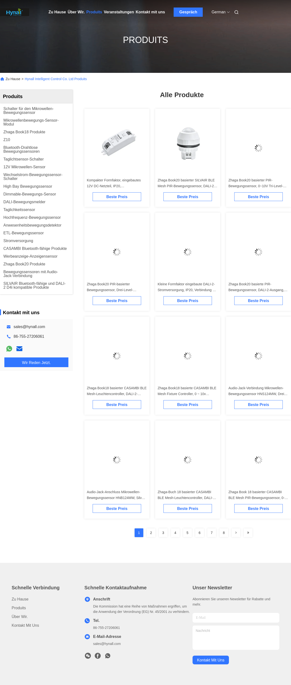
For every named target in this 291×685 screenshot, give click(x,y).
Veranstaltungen (119, 12)
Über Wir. (76, 12)
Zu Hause (57, 12)
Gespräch (188, 12)
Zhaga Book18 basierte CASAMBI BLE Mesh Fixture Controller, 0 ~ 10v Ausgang (187, 394)
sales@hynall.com (29, 327)
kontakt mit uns (211, 660)
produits (19, 608)
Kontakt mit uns (150, 12)
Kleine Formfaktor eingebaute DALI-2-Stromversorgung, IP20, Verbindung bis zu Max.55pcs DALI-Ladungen (187, 290)
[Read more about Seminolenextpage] (236, 532)
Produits (94, 12)
